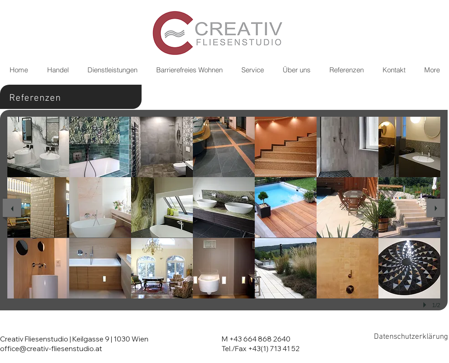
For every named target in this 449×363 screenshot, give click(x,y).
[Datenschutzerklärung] (411, 337)
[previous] (12, 208)
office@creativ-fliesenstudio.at (51, 348)
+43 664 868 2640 (259, 339)
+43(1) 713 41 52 (274, 348)
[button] (38, 147)
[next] (436, 208)
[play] (426, 305)
